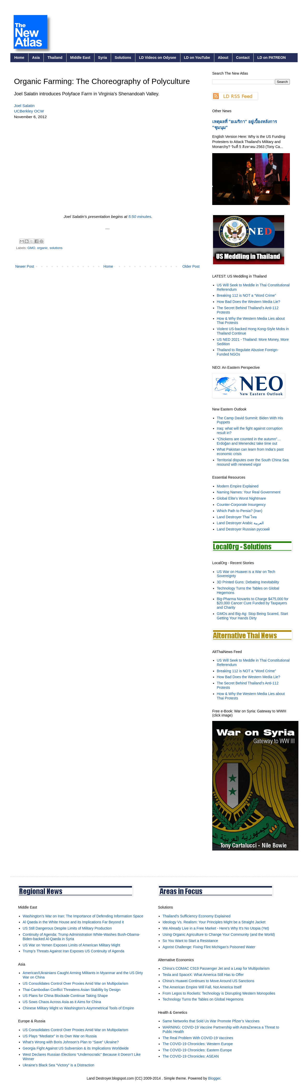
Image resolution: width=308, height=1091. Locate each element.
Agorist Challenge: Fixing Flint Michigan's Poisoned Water (209, 947)
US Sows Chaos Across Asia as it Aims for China (62, 1002)
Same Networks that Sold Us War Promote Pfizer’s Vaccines (211, 1021)
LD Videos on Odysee (157, 57)
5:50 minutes (139, 216)
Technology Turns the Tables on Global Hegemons (203, 999)
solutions (56, 248)
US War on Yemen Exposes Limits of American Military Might (71, 945)
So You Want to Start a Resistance (190, 941)
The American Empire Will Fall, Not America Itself (202, 987)
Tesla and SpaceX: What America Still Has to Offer (203, 975)
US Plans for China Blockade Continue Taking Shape (65, 996)
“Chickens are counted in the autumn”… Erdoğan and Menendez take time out (249, 441)
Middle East (80, 57)
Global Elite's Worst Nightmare (241, 498)
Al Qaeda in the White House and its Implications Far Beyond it (73, 922)
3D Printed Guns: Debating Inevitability (248, 582)
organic (42, 248)
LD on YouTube (197, 57)
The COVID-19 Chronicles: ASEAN (191, 1056)
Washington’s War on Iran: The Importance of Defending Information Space (83, 916)
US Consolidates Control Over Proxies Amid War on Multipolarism (75, 983)
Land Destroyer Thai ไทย (237, 517)
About (223, 57)
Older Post (191, 266)
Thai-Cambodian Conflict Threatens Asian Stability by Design (72, 990)
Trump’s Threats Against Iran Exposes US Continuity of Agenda (73, 951)
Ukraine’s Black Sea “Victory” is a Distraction (58, 1065)
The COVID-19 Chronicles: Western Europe (198, 1044)
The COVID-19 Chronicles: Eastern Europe (197, 1050)
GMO (31, 248)
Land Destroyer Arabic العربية (240, 523)
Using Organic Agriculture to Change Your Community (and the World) (219, 934)
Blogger (214, 1078)
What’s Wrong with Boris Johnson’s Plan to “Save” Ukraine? (71, 1042)
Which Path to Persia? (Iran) (239, 511)
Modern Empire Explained (238, 486)
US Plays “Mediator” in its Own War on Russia (60, 1036)
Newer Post (24, 266)
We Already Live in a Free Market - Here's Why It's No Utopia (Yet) (216, 928)
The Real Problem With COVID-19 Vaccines (198, 1038)
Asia (36, 57)
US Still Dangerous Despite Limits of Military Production (67, 928)
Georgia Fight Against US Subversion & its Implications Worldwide (76, 1048)
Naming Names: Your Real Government (249, 492)
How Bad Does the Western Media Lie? (248, 302)
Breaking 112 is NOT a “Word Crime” (246, 295)
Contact (243, 57)
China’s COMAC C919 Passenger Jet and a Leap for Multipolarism (216, 968)
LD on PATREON (271, 57)
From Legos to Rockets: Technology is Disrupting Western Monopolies (219, 993)
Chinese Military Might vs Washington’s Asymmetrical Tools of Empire (78, 1008)
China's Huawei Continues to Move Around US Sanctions (208, 981)
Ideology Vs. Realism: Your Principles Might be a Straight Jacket (214, 922)
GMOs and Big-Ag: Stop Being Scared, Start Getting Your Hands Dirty (252, 616)
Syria (102, 57)
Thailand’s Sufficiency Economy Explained (197, 916)
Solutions (123, 57)
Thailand (54, 57)
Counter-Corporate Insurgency (241, 504)
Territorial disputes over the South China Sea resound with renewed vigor (253, 462)
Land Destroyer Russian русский (243, 529)
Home (19, 57)
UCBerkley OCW (29, 111)
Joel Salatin (24, 105)
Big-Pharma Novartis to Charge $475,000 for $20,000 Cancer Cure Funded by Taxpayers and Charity (253, 603)
